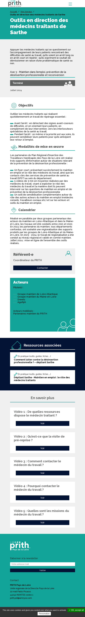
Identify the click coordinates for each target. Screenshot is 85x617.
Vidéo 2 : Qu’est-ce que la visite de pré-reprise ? (39, 438)
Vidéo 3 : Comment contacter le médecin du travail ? (37, 463)
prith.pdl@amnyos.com (21, 598)
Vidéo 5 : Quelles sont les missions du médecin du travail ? (41, 512)
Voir (42, 423)
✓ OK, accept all (76, 610)
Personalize (44, 614)
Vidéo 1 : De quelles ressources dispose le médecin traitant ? (37, 413)
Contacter (42, 268)
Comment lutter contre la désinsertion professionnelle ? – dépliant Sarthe (36, 361)
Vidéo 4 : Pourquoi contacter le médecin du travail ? (37, 487)
